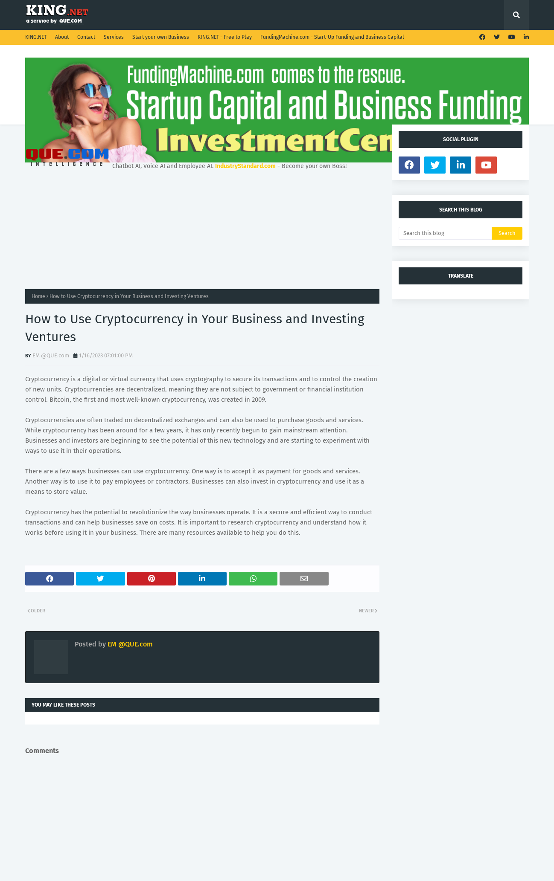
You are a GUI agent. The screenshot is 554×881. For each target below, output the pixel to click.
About (62, 37)
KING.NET (36, 37)
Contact (86, 37)
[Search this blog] (445, 233)
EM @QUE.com (50, 355)
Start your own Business (160, 37)
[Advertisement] (202, 229)
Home (38, 296)
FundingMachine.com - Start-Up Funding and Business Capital (332, 37)
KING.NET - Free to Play (225, 37)
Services (114, 37)
